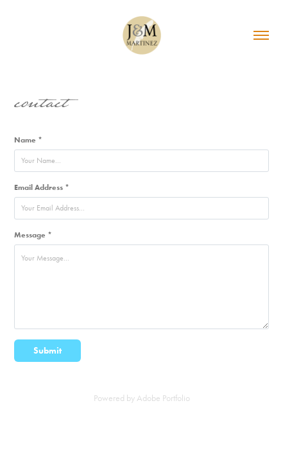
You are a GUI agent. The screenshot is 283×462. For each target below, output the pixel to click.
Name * (28, 139)
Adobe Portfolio (163, 398)
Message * (33, 234)
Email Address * (41, 187)
